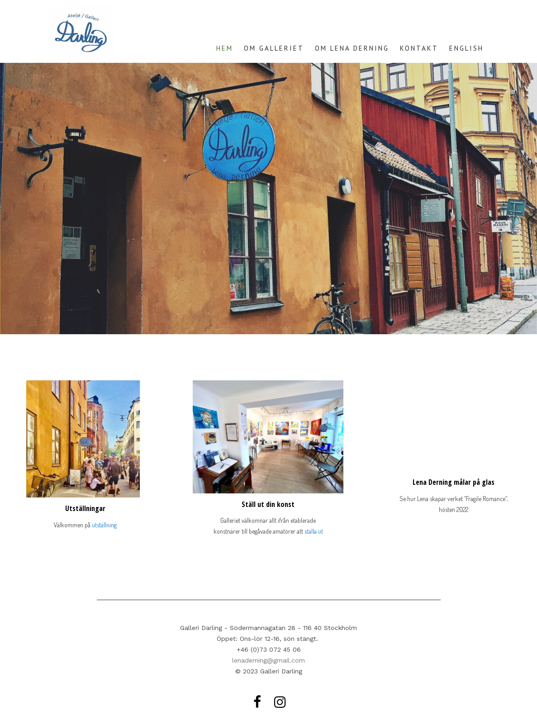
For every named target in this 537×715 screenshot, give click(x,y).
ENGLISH (466, 48)
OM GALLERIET (274, 48)
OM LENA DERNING (352, 48)
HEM (224, 48)
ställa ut (313, 531)
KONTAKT (419, 48)
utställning (104, 525)
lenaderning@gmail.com (268, 660)
